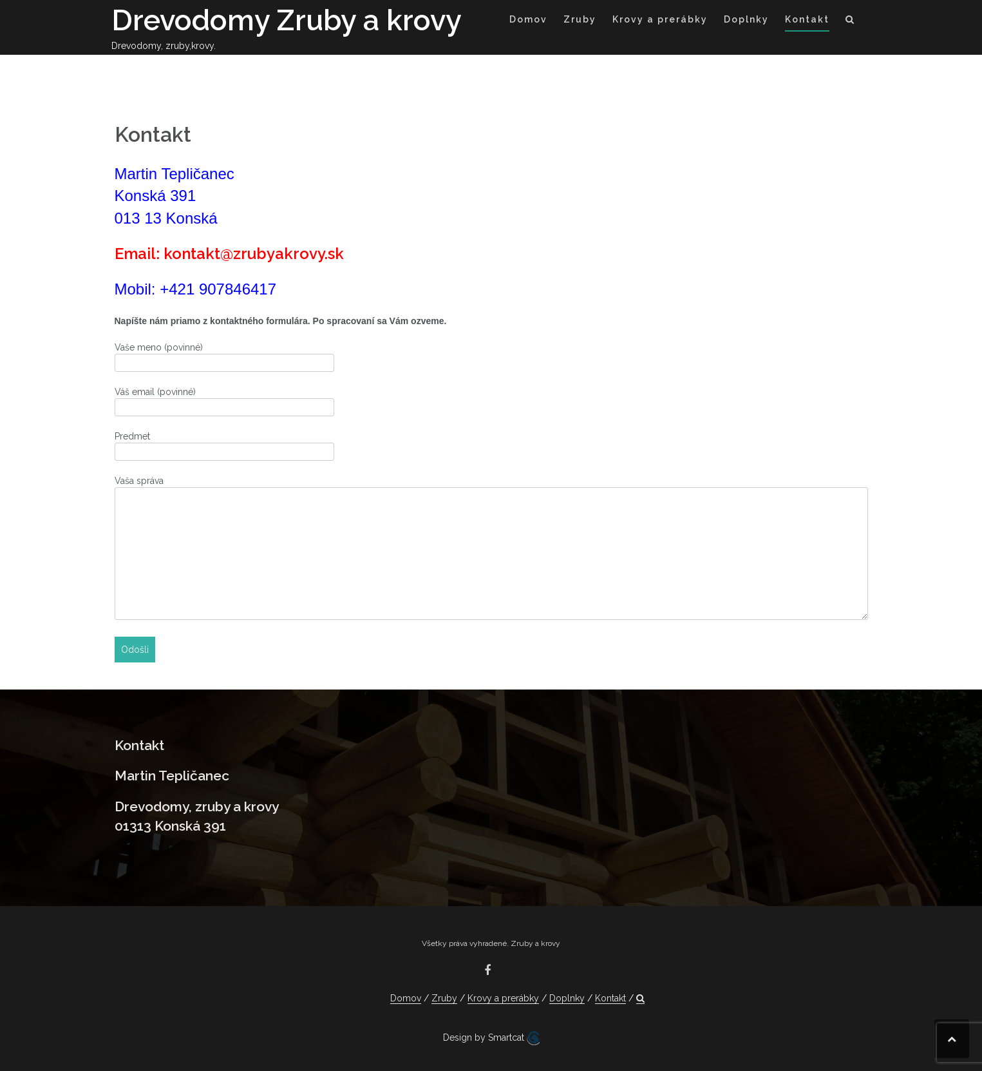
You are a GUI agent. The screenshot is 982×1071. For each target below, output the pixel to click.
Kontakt (807, 19)
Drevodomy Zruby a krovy (286, 20)
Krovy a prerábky (660, 19)
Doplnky (746, 19)
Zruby (579, 19)
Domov (528, 19)
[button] (850, 21)
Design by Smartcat (491, 1038)
